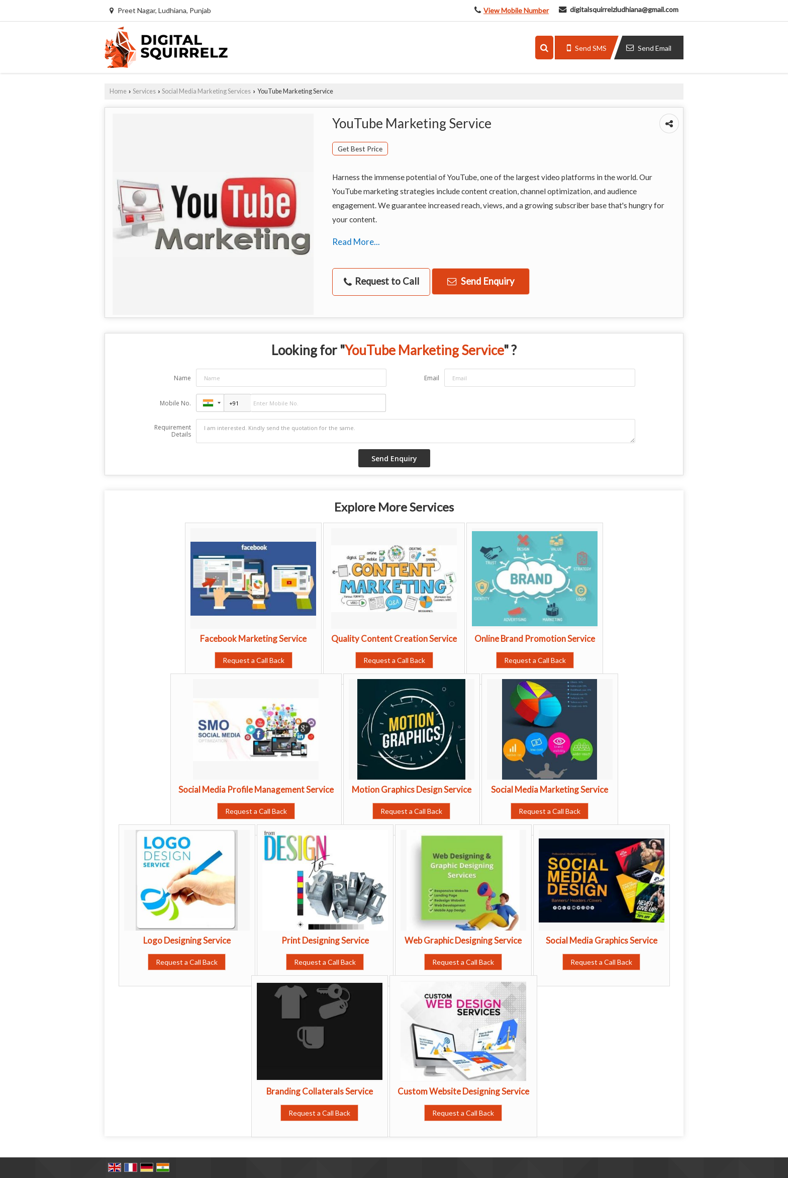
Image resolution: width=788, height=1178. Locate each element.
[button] (516, 10)
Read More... (356, 241)
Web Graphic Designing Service (463, 940)
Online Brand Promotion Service (534, 638)
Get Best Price (360, 148)
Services (144, 91)
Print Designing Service (325, 940)
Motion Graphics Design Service (411, 789)
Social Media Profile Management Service (256, 789)
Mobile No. (175, 403)
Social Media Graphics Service (601, 940)
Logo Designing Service (187, 940)
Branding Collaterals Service (319, 1091)
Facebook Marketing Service (253, 638)
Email (431, 378)
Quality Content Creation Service (394, 638)
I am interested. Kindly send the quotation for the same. (415, 431)
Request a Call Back (253, 660)
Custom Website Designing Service (463, 1091)
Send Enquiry (480, 281)
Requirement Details (172, 431)
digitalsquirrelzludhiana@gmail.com (624, 9)
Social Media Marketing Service (549, 789)
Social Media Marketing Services (206, 91)
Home (118, 91)
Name (182, 378)
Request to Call (381, 281)
